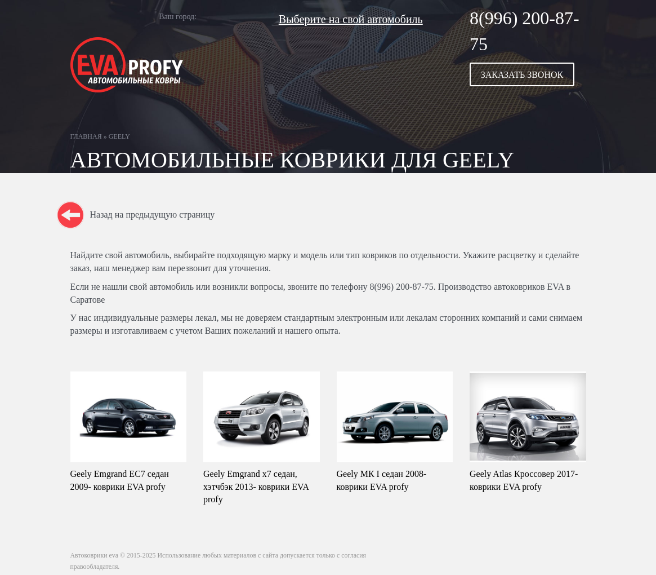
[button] (528, 74)
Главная (86, 136)
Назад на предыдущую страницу (152, 214)
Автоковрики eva (94, 555)
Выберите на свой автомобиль (351, 19)
